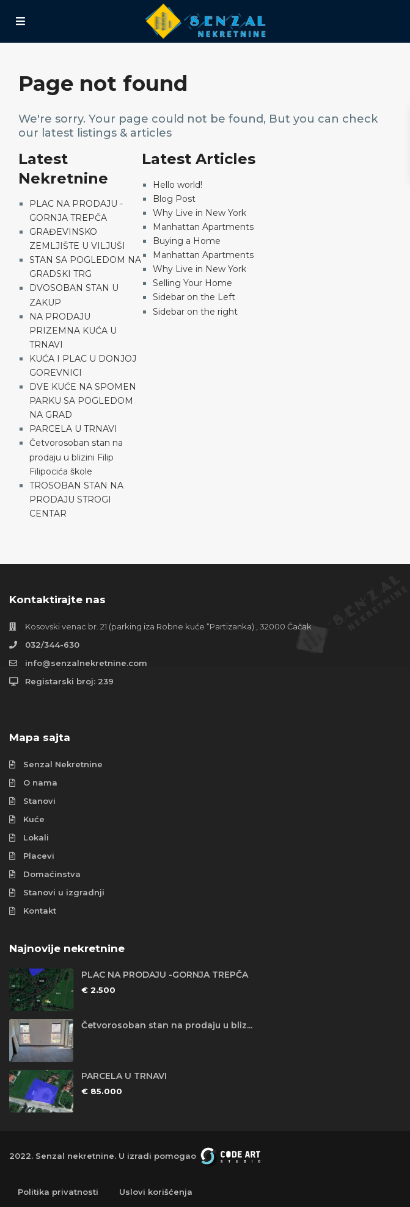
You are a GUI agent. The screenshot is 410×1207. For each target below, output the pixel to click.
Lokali (36, 837)
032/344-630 (52, 645)
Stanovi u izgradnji (63, 892)
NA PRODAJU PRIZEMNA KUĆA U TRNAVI (73, 330)
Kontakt (39, 910)
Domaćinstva (52, 874)
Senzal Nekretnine (63, 764)
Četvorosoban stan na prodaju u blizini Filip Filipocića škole (76, 456)
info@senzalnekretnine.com (86, 663)
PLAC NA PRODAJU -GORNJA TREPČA (164, 974)
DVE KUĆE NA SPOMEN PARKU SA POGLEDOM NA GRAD (82, 400)
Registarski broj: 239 (69, 681)
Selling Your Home (192, 283)
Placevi (38, 856)
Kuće (34, 819)
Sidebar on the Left (194, 297)
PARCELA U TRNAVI (73, 428)
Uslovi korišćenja (155, 1192)
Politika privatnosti (58, 1192)
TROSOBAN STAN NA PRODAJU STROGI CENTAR (76, 499)
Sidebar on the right (195, 311)
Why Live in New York (199, 212)
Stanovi (39, 801)
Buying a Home (187, 240)
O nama (40, 782)
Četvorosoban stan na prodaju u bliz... (166, 1025)
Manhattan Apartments (203, 226)
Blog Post (174, 198)
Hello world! (177, 184)
